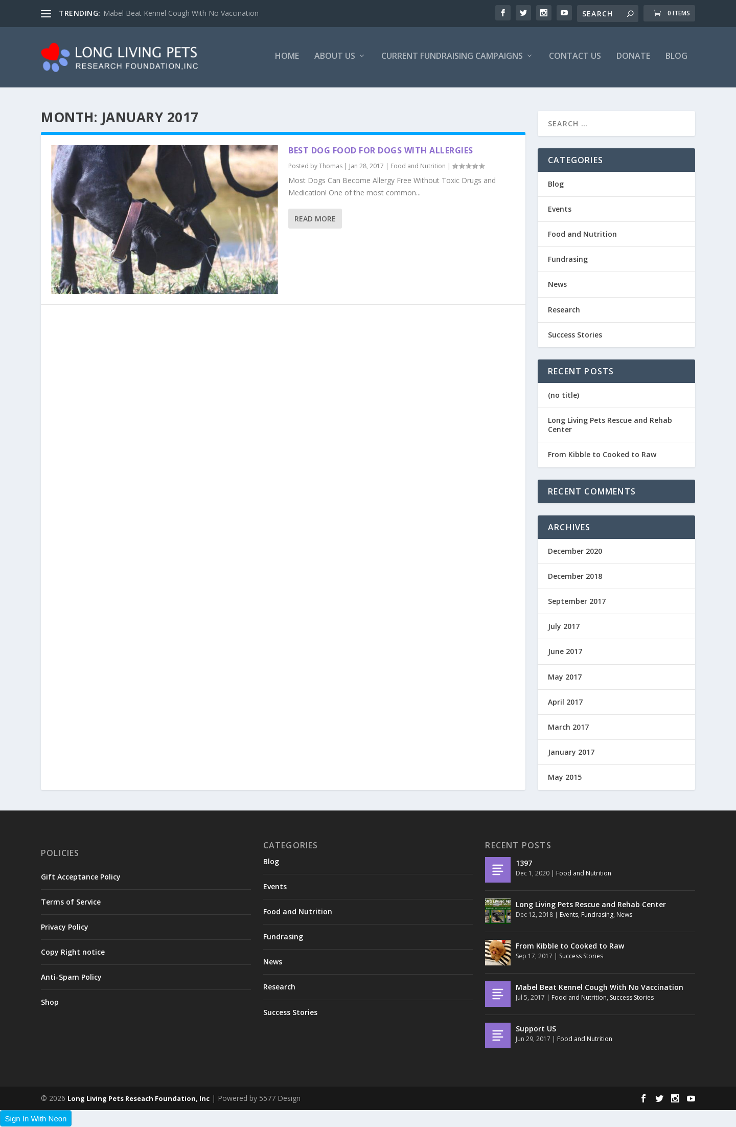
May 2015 (565, 777)
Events (559, 209)
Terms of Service (71, 902)
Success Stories (575, 335)
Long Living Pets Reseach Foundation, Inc (138, 1098)
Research (564, 309)
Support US (536, 1028)
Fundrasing (568, 259)
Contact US (575, 59)
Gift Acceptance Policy (81, 877)
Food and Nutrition (418, 166)
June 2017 (565, 652)
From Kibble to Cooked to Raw (602, 455)
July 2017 (564, 627)
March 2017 (568, 727)
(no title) (563, 395)
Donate (633, 59)
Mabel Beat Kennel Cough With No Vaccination (181, 13)
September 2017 (577, 601)
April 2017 (565, 702)
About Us (334, 59)
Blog (676, 59)
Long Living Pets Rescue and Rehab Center (610, 425)
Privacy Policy (64, 927)
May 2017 (565, 677)
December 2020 (575, 551)
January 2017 (571, 752)
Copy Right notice (73, 952)
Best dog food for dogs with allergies (380, 150)
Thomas (330, 166)
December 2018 (575, 576)
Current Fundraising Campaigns (452, 59)
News (557, 284)
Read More (315, 219)
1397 (524, 863)
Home (287, 59)
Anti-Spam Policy (71, 977)
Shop (50, 1002)
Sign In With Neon (36, 1118)
